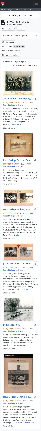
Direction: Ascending (10, 55)
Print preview (8, 42)
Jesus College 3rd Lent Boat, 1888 (17, 160)
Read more (16, 124)
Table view (19, 46)
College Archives (16, 105)
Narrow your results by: (20, 15)
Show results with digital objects (24, 65)
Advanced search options (16, 35)
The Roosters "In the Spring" (17, 98)
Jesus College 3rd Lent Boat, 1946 (17, 263)
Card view (7, 46)
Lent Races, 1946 (11, 324)
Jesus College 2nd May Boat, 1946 (17, 209)
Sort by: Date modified (10, 51)
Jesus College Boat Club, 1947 (17, 397)
